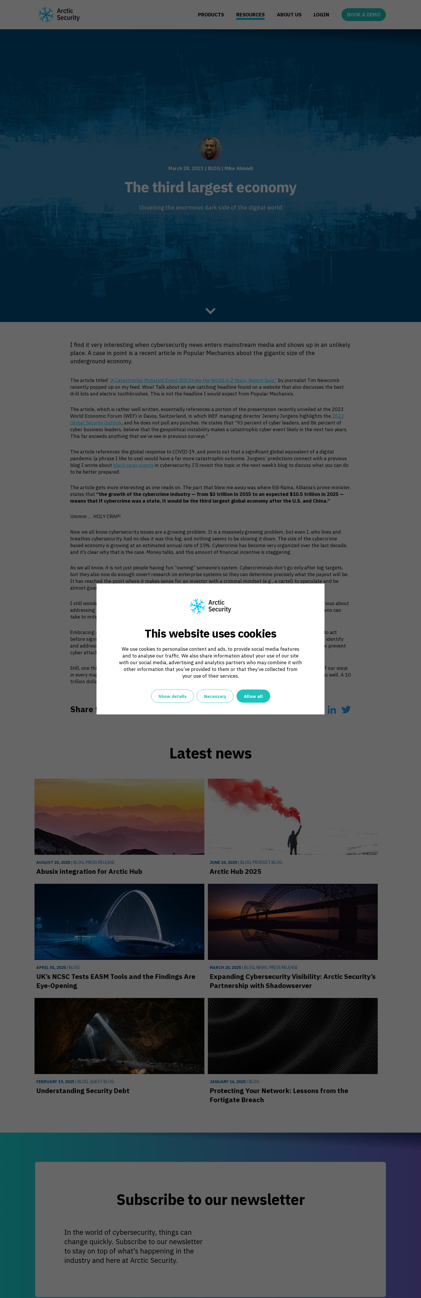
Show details (172, 696)
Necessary (215, 696)
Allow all (253, 696)
